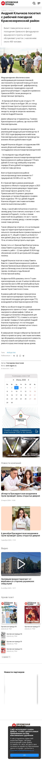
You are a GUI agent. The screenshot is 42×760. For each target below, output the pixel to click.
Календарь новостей (21, 376)
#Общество (11, 352)
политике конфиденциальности (22, 750)
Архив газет (7, 597)
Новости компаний (11, 463)
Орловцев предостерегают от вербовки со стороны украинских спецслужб (17, 581)
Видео (4, 548)
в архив (6, 657)
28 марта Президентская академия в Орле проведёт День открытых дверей (20, 495)
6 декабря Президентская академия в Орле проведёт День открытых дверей (20, 534)
